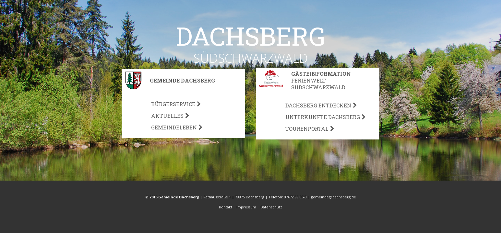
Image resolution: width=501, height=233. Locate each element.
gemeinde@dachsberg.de (333, 196)
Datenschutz (271, 207)
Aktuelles (167, 115)
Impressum (246, 207)
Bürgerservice (173, 104)
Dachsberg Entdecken (318, 105)
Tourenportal (306, 128)
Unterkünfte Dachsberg (322, 117)
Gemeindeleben (174, 127)
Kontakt (226, 207)
